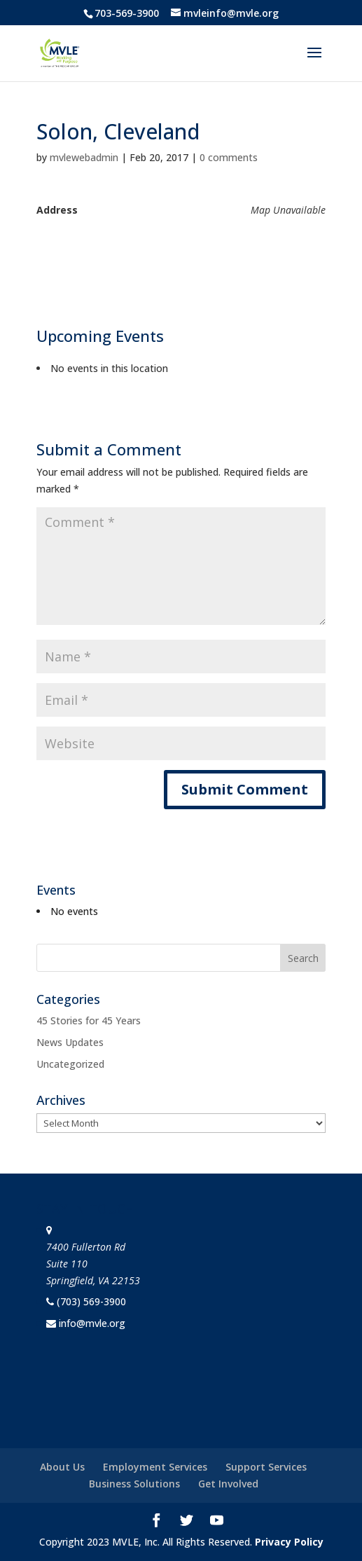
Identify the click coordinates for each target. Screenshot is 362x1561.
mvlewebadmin (84, 157)
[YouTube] (216, 1521)
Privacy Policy (289, 1541)
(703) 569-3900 (91, 1301)
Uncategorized (70, 1064)
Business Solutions (134, 1483)
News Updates (70, 1042)
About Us (62, 1466)
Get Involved (228, 1483)
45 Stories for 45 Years (88, 1020)
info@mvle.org (92, 1323)
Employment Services (155, 1466)
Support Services (266, 1466)
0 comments (229, 157)
